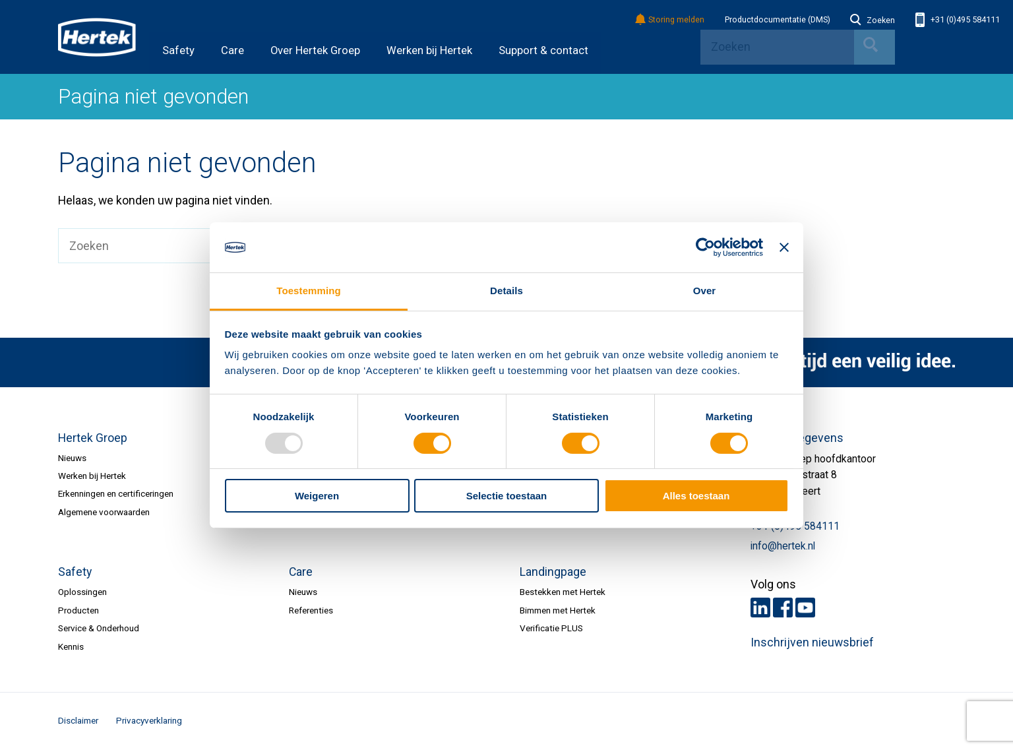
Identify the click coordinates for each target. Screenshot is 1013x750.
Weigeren (317, 495)
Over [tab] (704, 290)
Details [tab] (506, 290)
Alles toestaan (696, 495)
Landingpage (553, 571)
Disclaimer (78, 720)
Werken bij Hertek (429, 50)
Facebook (783, 607)
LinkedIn (760, 607)
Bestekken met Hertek (562, 591)
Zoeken (872, 20)
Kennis (71, 646)
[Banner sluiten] (784, 247)
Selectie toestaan (506, 495)
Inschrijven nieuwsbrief (812, 642)
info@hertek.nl (783, 546)
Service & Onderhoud (98, 628)
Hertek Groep (92, 438)
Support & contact (543, 50)
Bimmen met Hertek (558, 610)
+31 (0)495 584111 (957, 20)
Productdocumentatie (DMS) (777, 20)
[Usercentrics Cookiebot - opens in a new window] (705, 247)
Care (232, 50)
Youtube (805, 607)
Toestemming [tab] (308, 290)
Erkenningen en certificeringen (115, 493)
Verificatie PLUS (551, 628)
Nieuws (72, 458)
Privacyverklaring (149, 720)
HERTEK (97, 37)
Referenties (311, 610)
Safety (178, 50)
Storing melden (670, 20)
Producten (78, 610)
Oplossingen (82, 591)
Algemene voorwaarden (104, 512)
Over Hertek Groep (315, 50)
